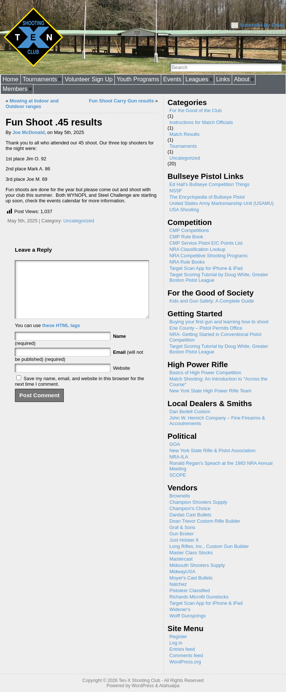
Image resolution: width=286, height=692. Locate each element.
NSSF (175, 190)
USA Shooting (184, 209)
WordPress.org (185, 662)
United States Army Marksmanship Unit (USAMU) (221, 203)
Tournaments (183, 146)
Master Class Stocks (191, 552)
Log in (175, 643)
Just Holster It (183, 540)
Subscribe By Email (262, 25)
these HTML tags (61, 336)
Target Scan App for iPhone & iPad (206, 268)
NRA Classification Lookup (197, 249)
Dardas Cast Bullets (190, 515)
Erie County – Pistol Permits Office (205, 328)
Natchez (178, 584)
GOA (174, 444)
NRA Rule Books (187, 262)
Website (121, 379)
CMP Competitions (189, 230)
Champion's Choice (190, 508)
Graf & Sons (182, 527)
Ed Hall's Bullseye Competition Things (209, 184)
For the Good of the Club (195, 110)
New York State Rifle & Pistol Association (212, 450)
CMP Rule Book (186, 236)
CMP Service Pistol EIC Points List (206, 243)
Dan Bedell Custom (189, 411)
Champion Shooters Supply (198, 502)
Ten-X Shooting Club (139, 680)
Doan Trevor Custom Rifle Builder (204, 521)
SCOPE (177, 475)
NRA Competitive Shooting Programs (208, 255)
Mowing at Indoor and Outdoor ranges (32, 103)
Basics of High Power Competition (205, 372)
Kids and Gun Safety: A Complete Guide (211, 301)
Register (178, 636)
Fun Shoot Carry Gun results (121, 101)
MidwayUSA (182, 571)
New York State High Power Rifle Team (210, 391)
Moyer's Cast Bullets (190, 578)
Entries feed (182, 649)
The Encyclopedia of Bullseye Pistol (207, 197)
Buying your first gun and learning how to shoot (219, 321)
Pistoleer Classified (189, 590)
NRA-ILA (178, 457)
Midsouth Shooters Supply (197, 565)
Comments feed (186, 655)
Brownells (179, 496)
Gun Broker (181, 533)
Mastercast (181, 559)
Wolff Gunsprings (187, 615)
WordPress (142, 685)
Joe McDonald (29, 132)
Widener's (180, 609)
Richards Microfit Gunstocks (198, 597)
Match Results (184, 134)
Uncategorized (79, 220)
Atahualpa (169, 685)
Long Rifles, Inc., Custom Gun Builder (209, 546)
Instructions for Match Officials (201, 122)
